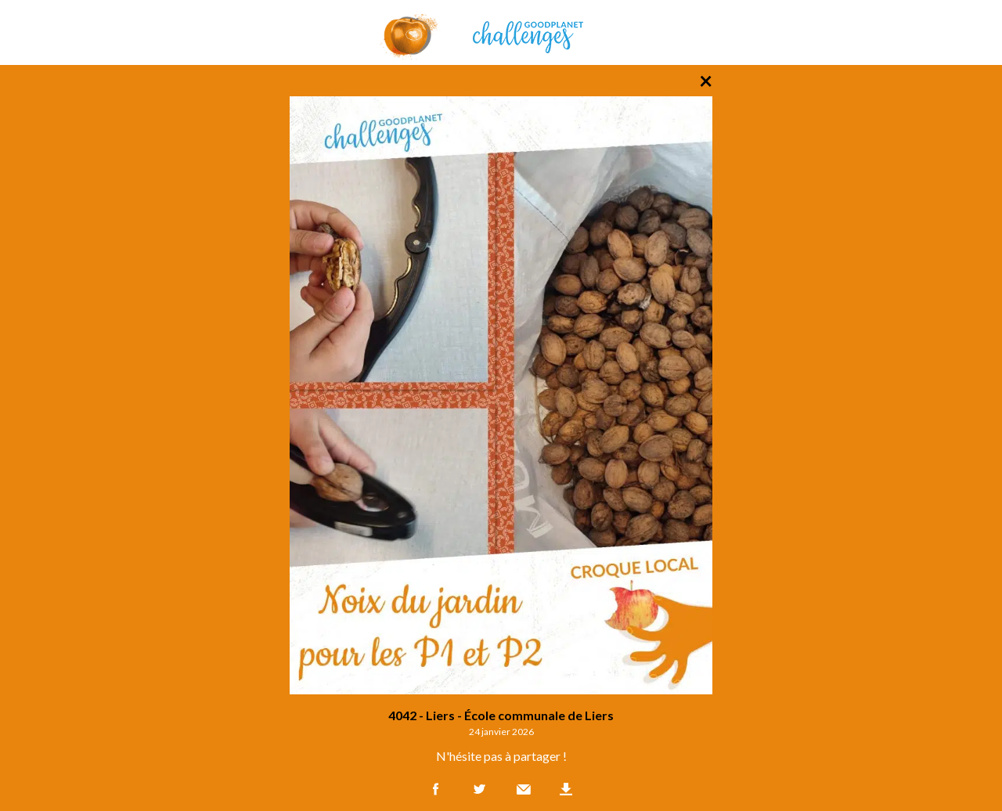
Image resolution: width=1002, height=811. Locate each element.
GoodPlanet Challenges (501, 32)
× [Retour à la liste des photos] (705, 80)
